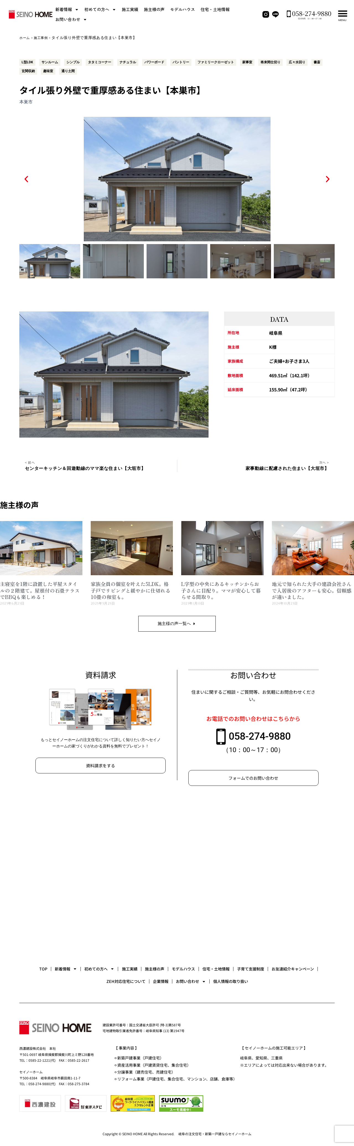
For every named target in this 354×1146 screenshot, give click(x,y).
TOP (51, 964)
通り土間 (116, 69)
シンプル (78, 62)
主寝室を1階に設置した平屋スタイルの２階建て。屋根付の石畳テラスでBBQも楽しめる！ (40, 588)
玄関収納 (73, 69)
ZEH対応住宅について (164, 980)
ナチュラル (139, 62)
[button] (26, 176)
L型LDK (28, 62)
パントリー (199, 62)
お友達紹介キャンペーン (102, 980)
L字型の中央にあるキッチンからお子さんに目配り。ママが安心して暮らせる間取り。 (221, 588)
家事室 (273, 62)
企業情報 (211, 980)
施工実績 (130, 9)
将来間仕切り (299, 62)
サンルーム (53, 62)
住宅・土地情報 (215, 9)
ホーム (25, 37)
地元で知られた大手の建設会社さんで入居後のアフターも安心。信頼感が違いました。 (312, 588)
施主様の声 (154, 9)
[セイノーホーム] (177, 875)
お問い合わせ (71, 19)
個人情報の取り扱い (304, 980)
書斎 (53, 69)
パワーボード (169, 62)
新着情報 (67, 9)
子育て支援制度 (47, 980)
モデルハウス (182, 9)
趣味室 (95, 69)
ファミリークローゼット (238, 62)
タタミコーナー (108, 62)
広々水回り (31, 69)
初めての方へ (100, 9)
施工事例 (43, 37)
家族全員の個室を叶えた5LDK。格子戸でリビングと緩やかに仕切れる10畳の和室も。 (130, 588)
